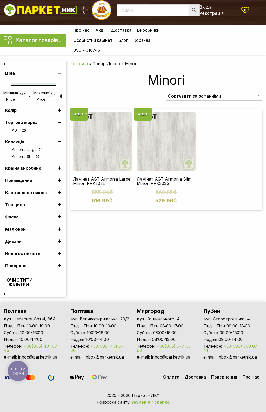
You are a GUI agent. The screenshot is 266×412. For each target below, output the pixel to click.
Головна (79, 63)
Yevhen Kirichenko (150, 402)
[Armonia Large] (7, 149)
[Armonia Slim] (7, 156)
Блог (123, 40)
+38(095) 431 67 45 (30, 348)
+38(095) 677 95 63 (164, 348)
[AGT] (7, 130)
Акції (100, 30)
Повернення (224, 377)
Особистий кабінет (92, 40)
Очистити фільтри (19, 282)
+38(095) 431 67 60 (97, 348)
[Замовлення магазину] (214, 96)
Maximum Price (41, 96)
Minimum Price (10, 96)
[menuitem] (81, 30)
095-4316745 (86, 50)
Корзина (142, 40)
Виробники (148, 30)
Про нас (81, 30)
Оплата (171, 377)
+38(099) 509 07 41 (230, 348)
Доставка (121, 30)
